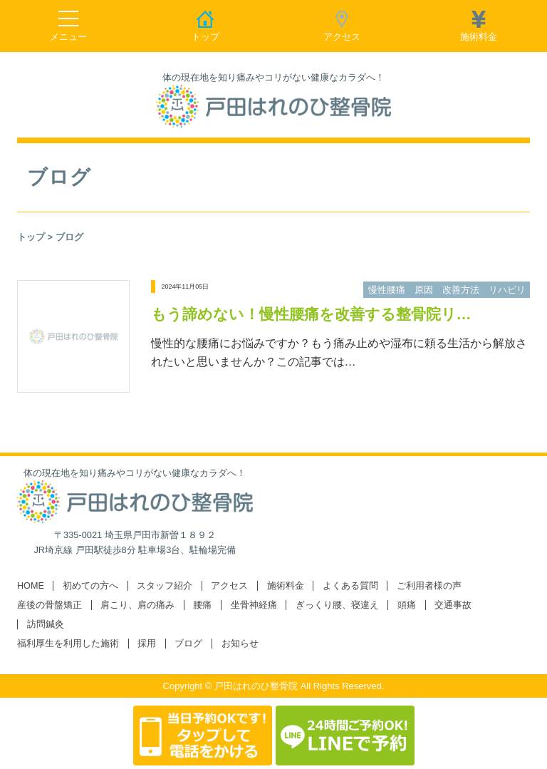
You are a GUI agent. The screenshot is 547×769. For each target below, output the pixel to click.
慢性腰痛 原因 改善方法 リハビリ (447, 289)
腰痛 (202, 605)
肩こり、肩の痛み (137, 605)
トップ (31, 237)
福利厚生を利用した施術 (68, 644)
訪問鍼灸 (45, 624)
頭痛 (406, 605)
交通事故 (453, 605)
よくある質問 (350, 586)
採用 (146, 644)
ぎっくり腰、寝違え (337, 605)
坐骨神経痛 (254, 605)
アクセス (229, 586)
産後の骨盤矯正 (49, 605)
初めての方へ (90, 586)
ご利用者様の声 (429, 586)
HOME (30, 586)
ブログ (188, 644)
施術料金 (285, 586)
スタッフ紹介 (164, 586)
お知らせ (240, 644)
